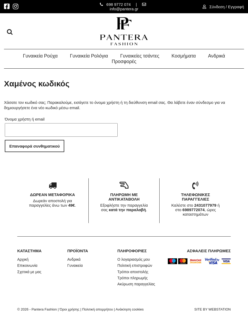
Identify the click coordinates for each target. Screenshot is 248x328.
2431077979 (205, 205)
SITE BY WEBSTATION (212, 309)
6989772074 (193, 209)
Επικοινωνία (27, 265)
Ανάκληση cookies (130, 309)
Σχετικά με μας (29, 272)
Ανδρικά (216, 56)
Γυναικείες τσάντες (139, 56)
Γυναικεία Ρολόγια (89, 56)
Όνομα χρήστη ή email (25, 119)
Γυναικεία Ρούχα (40, 56)
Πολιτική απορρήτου (97, 309)
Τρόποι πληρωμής (132, 278)
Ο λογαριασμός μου (133, 259)
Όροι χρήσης (69, 309)
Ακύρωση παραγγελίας (136, 284)
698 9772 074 (118, 4)
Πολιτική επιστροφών (134, 265)
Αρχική (23, 259)
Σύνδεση (217, 7)
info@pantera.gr (124, 9)
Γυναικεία (75, 265)
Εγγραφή (236, 7)
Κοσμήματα (184, 56)
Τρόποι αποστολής (132, 272)
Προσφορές (124, 61)
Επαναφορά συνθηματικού (34, 146)
